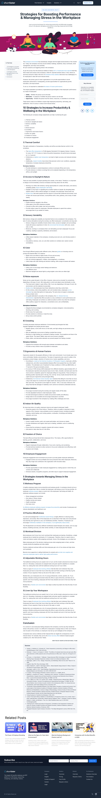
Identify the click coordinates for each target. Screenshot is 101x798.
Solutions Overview (91, 773)
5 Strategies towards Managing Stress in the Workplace (12, 73)
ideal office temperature (34, 150)
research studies (37, 160)
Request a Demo (88, 2)
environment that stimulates (56, 224)
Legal (45, 784)
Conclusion (9, 76)
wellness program (33, 490)
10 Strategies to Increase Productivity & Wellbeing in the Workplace (13, 67)
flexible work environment (38, 584)
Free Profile (62, 779)
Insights (49, 2)
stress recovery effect (54, 635)
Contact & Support (49, 779)
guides (59, 251)
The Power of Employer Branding (15, 735)
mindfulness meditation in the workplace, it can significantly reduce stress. (49, 522)
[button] (82, 110)
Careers (46, 781)
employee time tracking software (42, 568)
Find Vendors (39, 2)
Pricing (61, 776)
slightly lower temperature (41, 156)
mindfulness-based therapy (46, 516)
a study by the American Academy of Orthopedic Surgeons (49, 360)
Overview (61, 773)
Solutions (57, 2)
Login (45, 773)
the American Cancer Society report (43, 378)
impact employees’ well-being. (43, 187)
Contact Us (89, 779)
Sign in (79, 2)
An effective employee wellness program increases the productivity (41, 506)
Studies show (29, 193)
